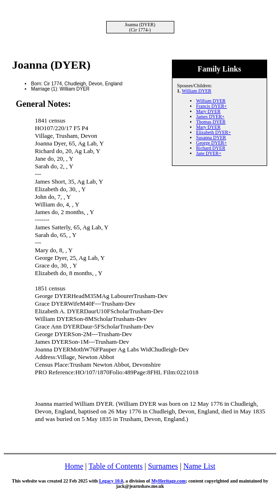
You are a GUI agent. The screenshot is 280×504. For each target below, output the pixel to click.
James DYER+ (210, 116)
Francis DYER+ (211, 106)
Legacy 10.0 (111, 480)
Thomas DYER (211, 121)
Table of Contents (116, 466)
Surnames (163, 466)
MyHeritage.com (168, 480)
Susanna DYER (211, 137)
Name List (199, 466)
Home (74, 466)
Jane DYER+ (208, 153)
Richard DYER (210, 148)
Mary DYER (208, 111)
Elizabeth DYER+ (213, 132)
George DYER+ (211, 142)
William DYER (196, 90)
